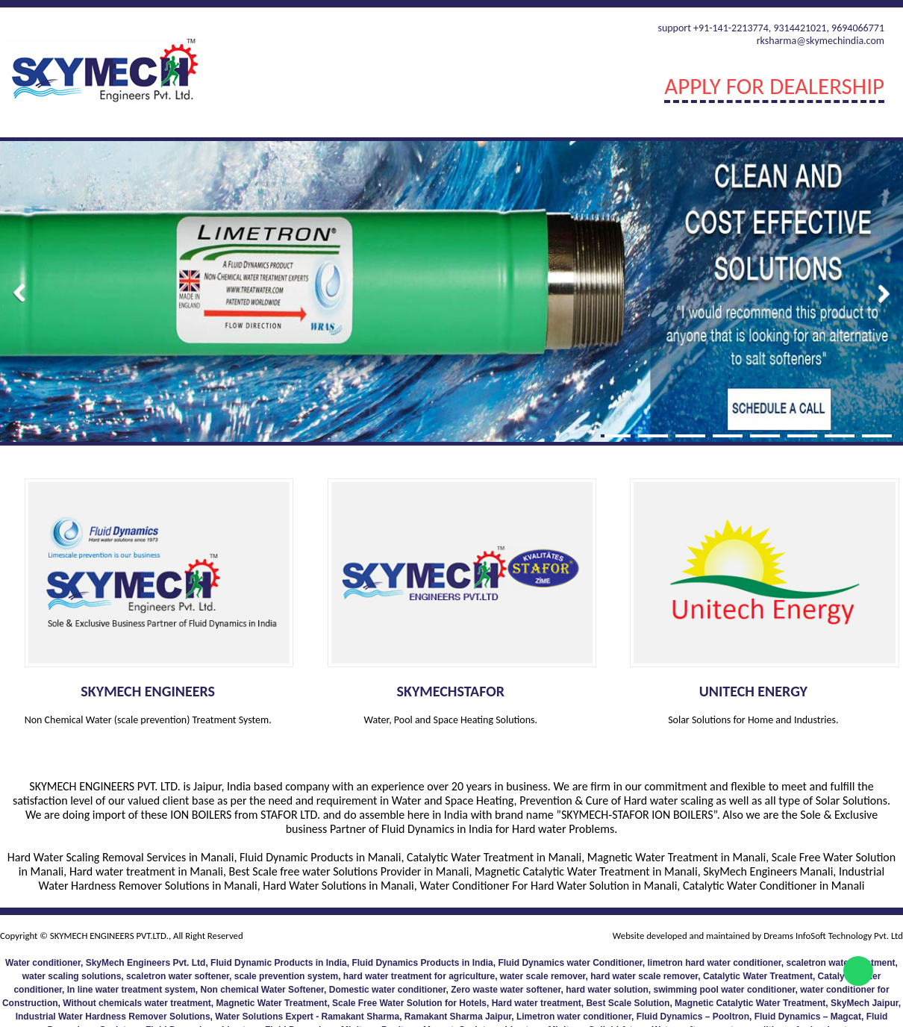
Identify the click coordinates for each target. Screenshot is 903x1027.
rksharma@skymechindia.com (820, 40)
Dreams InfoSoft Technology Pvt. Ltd (832, 935)
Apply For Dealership (774, 86)
